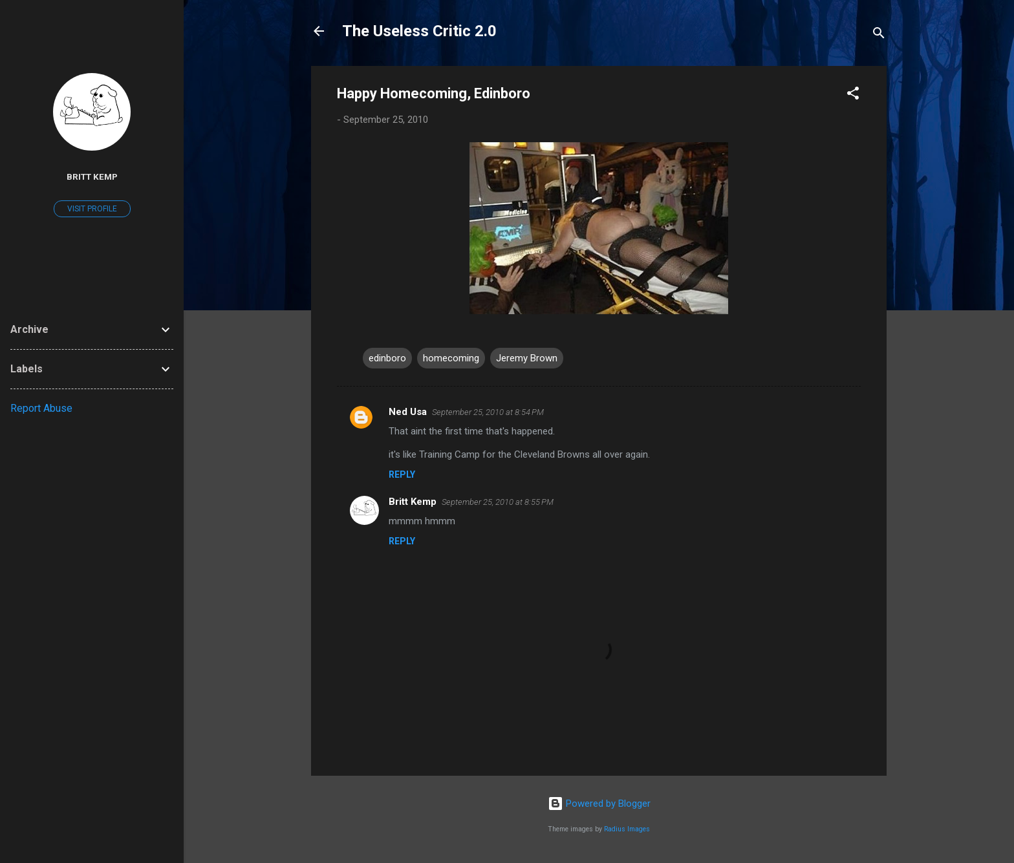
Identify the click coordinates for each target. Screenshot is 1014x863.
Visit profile (92, 208)
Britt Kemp (413, 501)
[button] (853, 95)
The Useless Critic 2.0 (419, 31)
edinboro (387, 358)
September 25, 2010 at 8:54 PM (488, 412)
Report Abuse (41, 408)
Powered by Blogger (599, 803)
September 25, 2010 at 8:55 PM (498, 502)
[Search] (879, 35)
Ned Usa (408, 412)
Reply (402, 474)
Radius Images (627, 829)
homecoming (451, 358)
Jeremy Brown (526, 358)
